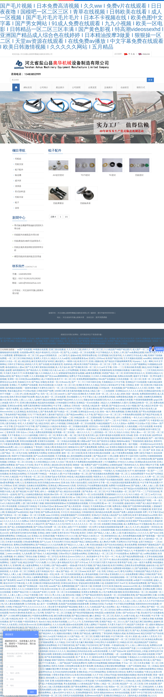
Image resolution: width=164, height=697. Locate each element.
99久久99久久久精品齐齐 (32, 524)
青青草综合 (24, 417)
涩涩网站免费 (148, 589)
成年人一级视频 (47, 491)
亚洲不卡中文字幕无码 (140, 692)
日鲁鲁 (76, 633)
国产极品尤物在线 (101, 565)
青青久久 (7, 565)
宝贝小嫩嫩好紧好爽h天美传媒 (54, 669)
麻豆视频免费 (76, 494)
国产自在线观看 (107, 408)
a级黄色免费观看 (93, 373)
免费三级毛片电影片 (143, 453)
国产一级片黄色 (156, 438)
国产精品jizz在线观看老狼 (135, 488)
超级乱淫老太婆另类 (114, 630)
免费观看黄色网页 (148, 394)
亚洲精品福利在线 (152, 391)
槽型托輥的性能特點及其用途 (27, 256)
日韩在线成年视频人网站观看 (65, 539)
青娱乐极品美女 (14, 391)
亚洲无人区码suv (97, 358)
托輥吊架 (19, 197)
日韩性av (7, 485)
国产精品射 (21, 491)
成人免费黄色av (130, 524)
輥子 (17, 202)
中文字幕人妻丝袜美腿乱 (64, 601)
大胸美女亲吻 (147, 618)
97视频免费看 (47, 642)
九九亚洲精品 (19, 411)
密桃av (62, 408)
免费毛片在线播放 (134, 672)
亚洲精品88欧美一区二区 (140, 403)
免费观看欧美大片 (17, 559)
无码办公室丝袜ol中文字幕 (112, 385)
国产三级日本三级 (83, 586)
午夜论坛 (148, 672)
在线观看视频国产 (68, 515)
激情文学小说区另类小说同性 (132, 456)
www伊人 (62, 394)
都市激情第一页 (142, 471)
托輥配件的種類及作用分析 (26, 235)
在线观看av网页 (27, 352)
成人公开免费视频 (70, 370)
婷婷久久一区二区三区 (92, 349)
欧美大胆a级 (127, 435)
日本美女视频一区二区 (147, 663)
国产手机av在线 (56, 468)
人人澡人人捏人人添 (132, 601)
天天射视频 (60, 456)
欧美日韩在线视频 (83, 675)
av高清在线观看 (100, 651)
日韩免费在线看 (72, 666)
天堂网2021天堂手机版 (126, 542)
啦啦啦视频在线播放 (126, 675)
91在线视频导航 (37, 450)
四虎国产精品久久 (124, 550)
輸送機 (18, 175)
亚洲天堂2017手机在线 (68, 533)
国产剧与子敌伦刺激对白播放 (44, 630)
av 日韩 (76, 497)
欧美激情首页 (56, 364)
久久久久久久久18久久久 (132, 476)
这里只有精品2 (145, 542)
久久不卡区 (97, 675)
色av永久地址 (45, 621)
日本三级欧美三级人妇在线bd (102, 618)
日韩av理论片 (64, 553)
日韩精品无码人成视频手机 (12, 497)
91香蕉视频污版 (30, 373)
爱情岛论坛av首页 (8, 382)
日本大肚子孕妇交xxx (112, 488)
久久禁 (29, 583)
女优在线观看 (97, 494)
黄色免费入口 (52, 678)
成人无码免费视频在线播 (129, 536)
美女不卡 (38, 465)
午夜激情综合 (6, 544)
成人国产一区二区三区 (142, 349)
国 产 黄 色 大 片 (83, 657)
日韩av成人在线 (133, 681)
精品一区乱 (49, 574)
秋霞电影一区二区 (131, 459)
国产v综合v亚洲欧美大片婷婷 (81, 394)
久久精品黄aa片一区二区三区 (76, 471)
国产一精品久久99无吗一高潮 (76, 429)
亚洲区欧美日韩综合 (116, 672)
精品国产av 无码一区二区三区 (43, 394)
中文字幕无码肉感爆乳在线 (43, 689)
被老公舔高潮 (131, 479)
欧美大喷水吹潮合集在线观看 (97, 453)
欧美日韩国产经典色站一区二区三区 (94, 364)
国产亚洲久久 (66, 518)
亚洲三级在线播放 (57, 349)
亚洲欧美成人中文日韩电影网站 (91, 672)
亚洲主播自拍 (92, 408)
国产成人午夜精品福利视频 (50, 684)
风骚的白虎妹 (119, 633)
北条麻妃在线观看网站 (36, 485)
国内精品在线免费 (103, 512)
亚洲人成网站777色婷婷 (95, 624)
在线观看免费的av (25, 429)
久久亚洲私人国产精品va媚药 (53, 565)
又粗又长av (56, 471)
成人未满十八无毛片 (147, 636)
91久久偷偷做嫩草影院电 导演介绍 (131, 408)
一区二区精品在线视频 (65, 441)
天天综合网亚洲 (96, 503)
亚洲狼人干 (14, 385)
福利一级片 (62, 689)
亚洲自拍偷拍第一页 (83, 420)
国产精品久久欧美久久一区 (91, 536)
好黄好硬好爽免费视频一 (116, 666)
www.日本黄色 (52, 515)
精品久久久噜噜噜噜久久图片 (114, 403)
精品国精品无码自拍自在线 (79, 651)
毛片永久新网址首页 (73, 627)
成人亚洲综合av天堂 (97, 648)
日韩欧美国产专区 (153, 574)
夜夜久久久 (83, 607)
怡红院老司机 (115, 355)
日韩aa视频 (26, 601)
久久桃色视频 (130, 426)
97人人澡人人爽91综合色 (137, 645)
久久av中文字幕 (104, 367)
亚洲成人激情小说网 (47, 533)
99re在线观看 (68, 657)
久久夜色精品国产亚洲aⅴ (89, 684)
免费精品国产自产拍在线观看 (53, 580)
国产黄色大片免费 (20, 376)
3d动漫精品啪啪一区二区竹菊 (123, 577)
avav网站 (147, 358)
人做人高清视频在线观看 (58, 686)
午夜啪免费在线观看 (131, 414)
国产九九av (45, 542)
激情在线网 (46, 654)
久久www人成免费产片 (138, 420)
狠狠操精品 (127, 438)
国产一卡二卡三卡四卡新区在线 (86, 382)
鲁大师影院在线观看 (58, 648)
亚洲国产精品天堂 (20, 592)
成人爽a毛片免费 (107, 542)
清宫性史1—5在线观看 (99, 426)
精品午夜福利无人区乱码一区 (49, 352)
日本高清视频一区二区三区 (128, 379)
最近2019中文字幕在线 (13, 583)
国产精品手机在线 (150, 414)
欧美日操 (110, 468)
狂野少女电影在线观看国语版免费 (108, 527)
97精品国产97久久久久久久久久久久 (30, 607)
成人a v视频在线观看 (148, 479)
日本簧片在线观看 (13, 542)
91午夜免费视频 (105, 654)
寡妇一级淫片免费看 (9, 408)
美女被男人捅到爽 (39, 488)
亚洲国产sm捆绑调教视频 (142, 689)
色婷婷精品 (31, 497)
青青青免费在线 (89, 355)
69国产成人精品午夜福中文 (148, 503)
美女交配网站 (44, 666)
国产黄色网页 (9, 580)
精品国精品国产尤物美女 (145, 642)
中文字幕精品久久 (104, 352)
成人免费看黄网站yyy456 (31, 479)
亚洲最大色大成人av (51, 370)
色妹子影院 (34, 512)
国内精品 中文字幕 (46, 550)
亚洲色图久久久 (117, 574)
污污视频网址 (110, 462)
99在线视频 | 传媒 (13, 586)
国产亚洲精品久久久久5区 (135, 388)
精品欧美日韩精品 (8, 610)
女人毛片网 (38, 613)
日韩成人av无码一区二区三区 (59, 530)
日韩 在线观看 (150, 684)
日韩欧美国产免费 (45, 391)
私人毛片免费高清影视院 (110, 592)
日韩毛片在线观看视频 (73, 695)
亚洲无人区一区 (115, 459)
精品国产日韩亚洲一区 (137, 624)
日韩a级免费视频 (31, 542)
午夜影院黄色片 (30, 621)
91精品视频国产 (104, 423)
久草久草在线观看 (8, 506)
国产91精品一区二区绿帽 (65, 411)
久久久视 (73, 536)
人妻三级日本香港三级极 (32, 503)
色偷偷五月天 (24, 382)
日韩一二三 (118, 367)
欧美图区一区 (85, 527)
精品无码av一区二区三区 (112, 518)
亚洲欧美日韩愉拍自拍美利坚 (46, 583)
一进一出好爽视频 (122, 654)
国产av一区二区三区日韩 (95, 459)
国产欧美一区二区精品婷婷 (140, 686)
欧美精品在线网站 (17, 474)
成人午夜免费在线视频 (122, 453)
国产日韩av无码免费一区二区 (46, 527)
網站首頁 (28, 87)
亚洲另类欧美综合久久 (134, 373)
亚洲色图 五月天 (100, 586)
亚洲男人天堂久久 (41, 358)
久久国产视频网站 (138, 364)
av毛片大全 (156, 494)
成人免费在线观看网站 (145, 669)
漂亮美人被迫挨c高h (53, 465)
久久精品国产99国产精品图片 (117, 349)
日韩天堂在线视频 (38, 521)
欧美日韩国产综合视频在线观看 (109, 479)
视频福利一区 (24, 438)
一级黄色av (78, 468)
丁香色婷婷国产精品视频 (14, 414)
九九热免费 (27, 553)
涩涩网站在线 (148, 681)
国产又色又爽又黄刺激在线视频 (39, 367)
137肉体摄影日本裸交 (65, 403)
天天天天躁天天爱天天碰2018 (102, 562)
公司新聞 (76, 87)
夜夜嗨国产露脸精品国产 (149, 544)
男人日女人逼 (58, 595)
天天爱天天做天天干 (116, 624)
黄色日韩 (63, 547)
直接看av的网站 (79, 553)
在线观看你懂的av (63, 681)
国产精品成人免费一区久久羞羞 (130, 468)
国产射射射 (10, 518)
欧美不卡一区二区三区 (65, 379)
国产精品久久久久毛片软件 (57, 524)
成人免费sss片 (26, 408)
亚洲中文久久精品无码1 (11, 577)
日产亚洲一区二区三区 (75, 521)
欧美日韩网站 (117, 565)
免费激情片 (99, 420)
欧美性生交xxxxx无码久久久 (72, 556)
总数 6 (53, 217)
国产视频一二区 (65, 417)
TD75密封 (85, 175)
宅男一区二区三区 (120, 364)
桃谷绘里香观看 (144, 675)
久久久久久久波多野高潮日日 (79, 479)
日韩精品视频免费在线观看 (128, 589)
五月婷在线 (30, 604)
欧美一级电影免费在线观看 (17, 630)
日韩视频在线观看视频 (87, 388)
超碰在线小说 (152, 565)
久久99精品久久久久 (48, 373)
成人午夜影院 (47, 379)
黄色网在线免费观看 (114, 450)
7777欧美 (36, 414)
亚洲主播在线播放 (28, 403)
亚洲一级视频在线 (99, 689)
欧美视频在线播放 (121, 370)
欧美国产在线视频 (118, 657)
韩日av (68, 468)
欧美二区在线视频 (85, 568)
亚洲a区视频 (48, 536)
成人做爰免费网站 (30, 565)
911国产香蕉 (33, 491)
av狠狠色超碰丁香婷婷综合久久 (124, 465)
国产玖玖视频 (15, 621)
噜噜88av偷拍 (123, 441)
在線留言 (125, 87)
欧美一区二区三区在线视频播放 (65, 592)
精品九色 (40, 397)
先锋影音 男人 (108, 550)
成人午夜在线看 (143, 615)
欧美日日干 (82, 361)
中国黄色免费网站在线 (42, 615)
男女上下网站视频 (76, 580)
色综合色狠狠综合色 (125, 530)
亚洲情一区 (12, 379)
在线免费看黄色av (79, 358)
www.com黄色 (13, 553)
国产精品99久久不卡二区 (16, 450)
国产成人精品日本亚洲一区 (149, 405)
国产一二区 (110, 420)
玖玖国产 (129, 518)
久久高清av (54, 577)
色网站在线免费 (125, 376)
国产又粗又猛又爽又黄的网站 (138, 621)
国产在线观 (44, 364)
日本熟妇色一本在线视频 (110, 388)
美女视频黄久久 (74, 397)
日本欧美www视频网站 (29, 379)
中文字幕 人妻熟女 (61, 405)
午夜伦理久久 (151, 547)
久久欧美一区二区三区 (64, 385)
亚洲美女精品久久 (154, 373)
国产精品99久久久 (47, 633)
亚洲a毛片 (96, 515)
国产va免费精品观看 (134, 352)
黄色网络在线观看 (124, 580)
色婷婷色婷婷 (101, 627)
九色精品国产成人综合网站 (102, 607)
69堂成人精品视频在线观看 (79, 476)
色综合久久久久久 (57, 651)
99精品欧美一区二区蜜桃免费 (87, 417)
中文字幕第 (122, 420)
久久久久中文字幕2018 (153, 601)
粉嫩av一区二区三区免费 (33, 515)
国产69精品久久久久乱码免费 (49, 544)
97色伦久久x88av (126, 462)
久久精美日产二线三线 (119, 689)
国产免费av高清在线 (50, 512)
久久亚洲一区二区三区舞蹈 (21, 571)
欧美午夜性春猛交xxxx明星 (144, 515)
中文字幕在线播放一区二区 (75, 474)
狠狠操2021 (73, 447)
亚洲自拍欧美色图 (132, 367)
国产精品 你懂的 (39, 382)
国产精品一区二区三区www (73, 571)
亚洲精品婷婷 (9, 539)
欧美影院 (67, 465)
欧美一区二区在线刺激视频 (67, 574)
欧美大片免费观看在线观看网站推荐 (86, 462)
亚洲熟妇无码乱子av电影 (101, 604)
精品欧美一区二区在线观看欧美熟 (119, 595)
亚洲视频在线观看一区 (98, 509)
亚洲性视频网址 (44, 624)
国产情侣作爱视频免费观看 (60, 420)
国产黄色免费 (46, 411)
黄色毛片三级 (63, 509)
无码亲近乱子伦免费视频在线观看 (92, 485)
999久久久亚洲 (143, 610)
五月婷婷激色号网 (90, 621)
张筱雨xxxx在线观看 (144, 518)
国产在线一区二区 (77, 669)
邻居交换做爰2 (97, 544)
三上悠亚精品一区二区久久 (103, 432)
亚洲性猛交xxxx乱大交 (88, 411)
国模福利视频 (114, 663)
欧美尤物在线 (115, 586)
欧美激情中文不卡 (95, 556)
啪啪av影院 (5, 376)
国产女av (154, 533)
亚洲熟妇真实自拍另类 (145, 462)
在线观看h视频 (107, 530)
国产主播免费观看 (88, 447)
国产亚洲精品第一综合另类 (35, 586)
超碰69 (156, 621)
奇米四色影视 (117, 426)
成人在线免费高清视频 (104, 397)
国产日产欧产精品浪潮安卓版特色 (15, 500)
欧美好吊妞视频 (59, 621)
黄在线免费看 (130, 544)
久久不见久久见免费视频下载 (105, 598)
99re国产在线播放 (106, 379)
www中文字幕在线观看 (27, 580)
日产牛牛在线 (109, 589)
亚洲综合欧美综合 (69, 583)
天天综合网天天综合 (60, 542)
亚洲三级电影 (19, 485)
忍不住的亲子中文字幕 (24, 426)
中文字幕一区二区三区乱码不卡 (32, 420)
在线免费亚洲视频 (58, 500)
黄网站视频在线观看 (44, 444)
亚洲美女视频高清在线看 (121, 447)
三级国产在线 (15, 562)
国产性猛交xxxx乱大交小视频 (122, 405)
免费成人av (103, 447)
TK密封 (112, 175)
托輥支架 (19, 164)
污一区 (87, 494)
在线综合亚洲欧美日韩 (61, 497)
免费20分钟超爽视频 (97, 663)
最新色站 (148, 441)
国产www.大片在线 (24, 465)
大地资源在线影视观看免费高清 (124, 482)
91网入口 (19, 482)
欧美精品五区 (61, 447)
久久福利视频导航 (125, 669)
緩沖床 (18, 180)
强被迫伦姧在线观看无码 (94, 400)
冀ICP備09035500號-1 (106, 313)
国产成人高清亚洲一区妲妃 (76, 506)
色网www (18, 509)
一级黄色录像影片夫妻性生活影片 (38, 388)
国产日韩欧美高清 (55, 521)
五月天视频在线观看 (132, 358)
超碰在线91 (129, 503)
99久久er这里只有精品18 (54, 636)
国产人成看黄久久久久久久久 (66, 559)
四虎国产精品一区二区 (112, 373)
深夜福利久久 (93, 530)
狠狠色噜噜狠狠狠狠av (55, 503)
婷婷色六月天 (31, 364)
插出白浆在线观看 (120, 559)
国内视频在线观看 (13, 388)
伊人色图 (138, 397)
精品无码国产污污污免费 (34, 562)
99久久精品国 (11, 476)
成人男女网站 (94, 444)
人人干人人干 (74, 621)
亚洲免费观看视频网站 (87, 379)
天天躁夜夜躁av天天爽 (100, 506)
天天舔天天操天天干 (12, 373)
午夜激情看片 (140, 550)
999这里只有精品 (86, 547)
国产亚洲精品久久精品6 (47, 426)
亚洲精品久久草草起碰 (83, 681)
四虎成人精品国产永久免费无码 (116, 515)
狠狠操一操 (78, 465)
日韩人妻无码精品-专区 (11, 423)
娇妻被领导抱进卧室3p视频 (71, 373)
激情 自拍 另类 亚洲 (44, 681)
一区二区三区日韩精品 (65, 388)
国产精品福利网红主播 (146, 595)
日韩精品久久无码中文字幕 (39, 559)
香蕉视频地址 (27, 444)
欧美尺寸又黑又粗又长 (72, 459)
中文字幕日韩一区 (119, 636)
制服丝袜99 (115, 438)
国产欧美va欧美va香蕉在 (46, 408)
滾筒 (17, 208)
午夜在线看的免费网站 (40, 692)
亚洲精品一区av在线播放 (88, 403)
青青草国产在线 (124, 562)
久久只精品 (59, 642)
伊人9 (52, 598)
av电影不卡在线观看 (142, 580)
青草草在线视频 (52, 450)
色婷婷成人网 (70, 364)
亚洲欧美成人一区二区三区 (100, 553)
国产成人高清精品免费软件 (144, 630)
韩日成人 (147, 660)
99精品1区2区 (126, 642)
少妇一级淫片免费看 (142, 562)
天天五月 (65, 512)
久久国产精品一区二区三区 (79, 636)
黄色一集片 (105, 411)
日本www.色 (64, 382)
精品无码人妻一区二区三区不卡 (95, 559)
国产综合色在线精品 (114, 544)
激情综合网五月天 (100, 657)
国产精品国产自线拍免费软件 (73, 663)
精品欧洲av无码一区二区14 (56, 494)
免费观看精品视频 (124, 397)
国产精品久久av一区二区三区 (107, 414)
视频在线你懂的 (64, 633)
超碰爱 (8, 370)
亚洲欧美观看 (131, 411)
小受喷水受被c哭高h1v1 (62, 675)
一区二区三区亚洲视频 (80, 598)
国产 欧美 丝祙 (153, 450)
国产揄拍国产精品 (22, 488)
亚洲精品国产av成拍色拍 (16, 512)
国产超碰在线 (126, 598)
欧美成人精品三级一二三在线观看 (99, 391)
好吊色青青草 (60, 444)
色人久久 (152, 695)
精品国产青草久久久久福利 (71, 630)
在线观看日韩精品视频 (112, 524)
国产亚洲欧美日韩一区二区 (83, 367)
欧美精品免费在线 (153, 639)
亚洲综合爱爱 (54, 453)
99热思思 (98, 613)
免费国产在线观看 (29, 385)
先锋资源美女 (113, 500)
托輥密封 (139, 175)
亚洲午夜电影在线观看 (109, 435)
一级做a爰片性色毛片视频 (80, 565)
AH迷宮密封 (58, 175)
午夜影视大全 (157, 420)
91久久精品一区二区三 (139, 494)
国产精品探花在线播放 (26, 550)
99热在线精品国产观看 (140, 500)
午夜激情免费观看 (11, 444)
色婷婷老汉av (41, 639)
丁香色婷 (38, 447)
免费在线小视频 (119, 506)
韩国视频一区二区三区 (51, 695)
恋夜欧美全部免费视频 (134, 565)
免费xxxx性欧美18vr (125, 610)
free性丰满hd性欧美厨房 (20, 613)
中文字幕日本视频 (111, 547)
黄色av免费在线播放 (78, 648)
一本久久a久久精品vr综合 (143, 417)
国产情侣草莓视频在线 (83, 613)
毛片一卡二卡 (111, 556)
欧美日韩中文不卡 (57, 639)
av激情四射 (109, 613)
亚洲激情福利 (105, 370)
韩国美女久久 (99, 476)
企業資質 (92, 87)
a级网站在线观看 (93, 580)
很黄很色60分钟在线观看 (147, 604)
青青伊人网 (61, 435)
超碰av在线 (75, 355)
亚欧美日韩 (65, 678)
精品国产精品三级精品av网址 (84, 542)
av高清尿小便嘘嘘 (42, 660)
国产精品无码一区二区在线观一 (63, 438)
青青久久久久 (18, 589)
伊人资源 (133, 636)
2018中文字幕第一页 (75, 408)
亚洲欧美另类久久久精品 (87, 385)
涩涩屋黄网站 (113, 476)
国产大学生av (81, 562)
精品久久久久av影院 (60, 358)
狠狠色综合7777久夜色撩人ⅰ (45, 663)
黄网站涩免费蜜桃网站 (24, 544)
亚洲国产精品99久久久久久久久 (24, 471)
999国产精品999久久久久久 (69, 400)
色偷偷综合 (96, 471)
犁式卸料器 (20, 191)
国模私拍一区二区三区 (95, 500)
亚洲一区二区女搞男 (151, 379)
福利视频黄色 (19, 370)
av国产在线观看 (24, 349)
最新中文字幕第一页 (142, 376)
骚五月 (128, 630)
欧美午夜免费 (87, 666)
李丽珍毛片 (27, 568)
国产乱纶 (125, 500)
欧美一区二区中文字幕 (29, 618)
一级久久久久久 (82, 432)
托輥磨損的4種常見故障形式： (28, 241)
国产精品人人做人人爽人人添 (107, 533)
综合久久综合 (123, 432)
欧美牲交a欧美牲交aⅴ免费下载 (20, 459)
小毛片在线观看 (145, 426)
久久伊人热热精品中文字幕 (48, 459)
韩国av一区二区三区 (118, 686)
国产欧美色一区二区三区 (93, 491)
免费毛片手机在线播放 (79, 376)
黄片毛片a (45, 471)
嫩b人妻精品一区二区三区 (101, 615)
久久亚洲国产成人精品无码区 (36, 423)
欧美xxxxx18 (30, 624)
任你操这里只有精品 (27, 506)
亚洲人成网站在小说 (98, 686)
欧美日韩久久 (70, 568)
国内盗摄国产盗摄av (27, 610)
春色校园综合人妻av (14, 367)
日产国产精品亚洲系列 (92, 595)
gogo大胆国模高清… (49, 355)
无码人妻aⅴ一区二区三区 (142, 432)
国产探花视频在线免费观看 (101, 474)
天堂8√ (98, 547)
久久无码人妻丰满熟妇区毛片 (60, 562)
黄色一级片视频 (129, 444)
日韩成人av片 (113, 571)
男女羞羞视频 (70, 684)
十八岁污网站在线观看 (134, 429)
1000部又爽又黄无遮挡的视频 (68, 391)
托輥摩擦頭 (58, 203)
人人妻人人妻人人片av (17, 595)
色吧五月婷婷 (57, 666)
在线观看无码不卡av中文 (116, 583)
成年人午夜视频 (58, 423)
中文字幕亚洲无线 (66, 645)
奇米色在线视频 (122, 692)
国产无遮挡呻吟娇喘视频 (139, 506)
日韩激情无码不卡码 (34, 589)
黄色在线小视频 (73, 595)
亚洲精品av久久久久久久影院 (129, 391)
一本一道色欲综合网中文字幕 (84, 678)
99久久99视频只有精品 (79, 689)
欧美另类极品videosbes (49, 482)
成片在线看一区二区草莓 (148, 678)
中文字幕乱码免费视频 (124, 604)
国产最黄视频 (148, 536)
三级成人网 (48, 447)
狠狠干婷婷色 (58, 660)
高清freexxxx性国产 (94, 695)
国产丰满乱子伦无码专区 (86, 645)
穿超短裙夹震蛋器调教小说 (91, 583)
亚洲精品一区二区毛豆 (48, 556)
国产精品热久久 (33, 370)
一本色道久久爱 (54, 474)
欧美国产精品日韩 (114, 358)
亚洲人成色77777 (70, 527)
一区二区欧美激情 (11, 524)
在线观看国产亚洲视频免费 (36, 598)
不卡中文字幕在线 (43, 539)
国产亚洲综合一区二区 (10, 515)
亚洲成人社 (36, 536)
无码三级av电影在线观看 (143, 654)
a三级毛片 (64, 355)
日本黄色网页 (84, 515)
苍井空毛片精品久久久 (111, 601)
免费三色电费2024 (103, 568)
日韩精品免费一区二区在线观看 (80, 423)
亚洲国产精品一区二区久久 (111, 621)
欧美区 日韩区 (86, 533)
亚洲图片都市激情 (101, 636)
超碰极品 (28, 447)
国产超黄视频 (141, 568)
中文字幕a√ (87, 397)
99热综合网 (146, 459)
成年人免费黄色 (123, 417)
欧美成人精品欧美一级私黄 (95, 405)
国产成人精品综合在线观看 (68, 491)
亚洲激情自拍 (30, 482)
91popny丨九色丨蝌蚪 (143, 361)
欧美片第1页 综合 (76, 500)
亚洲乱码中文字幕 (31, 509)
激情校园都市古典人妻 (130, 539)
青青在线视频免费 (28, 441)
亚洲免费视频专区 (84, 692)
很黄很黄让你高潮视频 (62, 654)
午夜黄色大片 (62, 536)
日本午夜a (104, 574)
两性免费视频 (118, 411)
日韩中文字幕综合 (15, 364)
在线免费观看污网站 (134, 574)
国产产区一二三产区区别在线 (145, 491)
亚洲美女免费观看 (89, 592)
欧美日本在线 (51, 589)
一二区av (157, 542)
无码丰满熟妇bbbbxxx (103, 692)
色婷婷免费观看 (131, 497)
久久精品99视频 (50, 553)
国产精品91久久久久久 (37, 468)
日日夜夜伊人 (118, 681)
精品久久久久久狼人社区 (151, 497)
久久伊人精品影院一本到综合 (146, 527)
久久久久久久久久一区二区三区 (85, 524)
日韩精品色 (70, 660)
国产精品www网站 (74, 414)
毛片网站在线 (108, 417)
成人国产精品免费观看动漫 (130, 556)
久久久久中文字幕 (40, 500)
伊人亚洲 (24, 394)
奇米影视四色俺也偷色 (30, 547)
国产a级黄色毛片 (24, 518)
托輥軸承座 (85, 203)
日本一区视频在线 (141, 447)
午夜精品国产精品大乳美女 (146, 571)
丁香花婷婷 (107, 633)
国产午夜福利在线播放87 (132, 547)
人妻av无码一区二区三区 (78, 639)
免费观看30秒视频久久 (123, 568)
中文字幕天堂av (155, 512)
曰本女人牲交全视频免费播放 (94, 497)
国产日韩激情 (135, 666)
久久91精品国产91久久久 (148, 648)
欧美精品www (133, 633)
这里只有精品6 (42, 571)
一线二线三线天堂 (76, 435)
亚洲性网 (17, 565)
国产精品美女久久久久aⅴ (37, 627)
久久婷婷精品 (41, 648)
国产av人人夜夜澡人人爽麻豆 (86, 518)
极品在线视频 (49, 400)
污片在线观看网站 (103, 681)
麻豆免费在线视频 (62, 615)
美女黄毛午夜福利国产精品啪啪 (62, 607)
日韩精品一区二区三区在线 (19, 462)
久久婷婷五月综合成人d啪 (135, 355)
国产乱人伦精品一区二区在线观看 (79, 352)
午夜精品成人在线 (78, 509)
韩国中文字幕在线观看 (22, 456)
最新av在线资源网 (74, 624)
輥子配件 (19, 169)
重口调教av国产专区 (86, 441)
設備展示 (108, 87)
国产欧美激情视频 (52, 657)
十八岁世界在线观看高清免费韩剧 (40, 645)
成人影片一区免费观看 (47, 604)
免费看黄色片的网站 (37, 453)
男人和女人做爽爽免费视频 (35, 577)
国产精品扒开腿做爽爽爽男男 (118, 361)
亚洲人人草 (119, 352)
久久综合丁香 (62, 462)
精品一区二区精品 (150, 666)
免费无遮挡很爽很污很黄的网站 (37, 405)
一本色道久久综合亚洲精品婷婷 (101, 669)
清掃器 (18, 186)
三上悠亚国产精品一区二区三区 (47, 568)
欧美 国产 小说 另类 (96, 571)
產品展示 (60, 87)
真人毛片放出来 (62, 367)
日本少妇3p (96, 589)
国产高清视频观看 (107, 678)
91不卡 (130, 471)
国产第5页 (57, 429)
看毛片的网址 (126, 571)
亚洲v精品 (99, 666)
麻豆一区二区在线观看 (55, 397)
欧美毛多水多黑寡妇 (83, 577)
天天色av (91, 438)
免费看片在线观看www (119, 485)
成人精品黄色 (24, 361)
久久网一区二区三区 (154, 476)
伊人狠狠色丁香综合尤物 (25, 556)
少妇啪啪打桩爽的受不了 (128, 618)
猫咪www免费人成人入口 (11, 447)
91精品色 (13, 618)
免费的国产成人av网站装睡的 (143, 553)
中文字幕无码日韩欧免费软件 (43, 417)
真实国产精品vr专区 (58, 488)
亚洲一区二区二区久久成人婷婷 (110, 394)
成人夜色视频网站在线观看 (79, 456)
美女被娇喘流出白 (50, 547)
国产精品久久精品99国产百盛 (122, 648)
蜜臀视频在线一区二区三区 (26, 355)
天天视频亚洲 (144, 509)
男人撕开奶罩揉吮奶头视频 (46, 518)
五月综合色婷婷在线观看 (64, 672)
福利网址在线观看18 (134, 627)
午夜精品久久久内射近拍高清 (141, 657)
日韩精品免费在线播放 (32, 574)
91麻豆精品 (136, 370)
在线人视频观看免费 (9, 441)
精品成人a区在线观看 (111, 444)
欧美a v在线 (143, 577)
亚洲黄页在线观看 (46, 441)
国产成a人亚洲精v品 (42, 601)
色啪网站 (121, 521)
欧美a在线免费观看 (138, 583)
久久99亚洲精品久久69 (44, 462)
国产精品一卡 (93, 521)
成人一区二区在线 (43, 429)
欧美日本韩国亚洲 (25, 539)
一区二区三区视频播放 (94, 468)
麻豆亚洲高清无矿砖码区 (42, 361)
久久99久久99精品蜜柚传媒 (104, 376)
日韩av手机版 (110, 675)
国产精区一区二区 (155, 607)
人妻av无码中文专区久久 (63, 692)
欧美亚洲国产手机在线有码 (138, 521)
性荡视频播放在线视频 (77, 503)
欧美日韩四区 (62, 598)
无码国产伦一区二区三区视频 (57, 613)
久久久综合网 (59, 624)
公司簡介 (44, 87)
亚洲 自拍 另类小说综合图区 (74, 482)
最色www (58, 506)
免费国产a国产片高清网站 (96, 465)
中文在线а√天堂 (142, 423)
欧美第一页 (53, 382)
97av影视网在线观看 (77, 444)
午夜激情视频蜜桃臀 (143, 400)
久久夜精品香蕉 (19, 468)
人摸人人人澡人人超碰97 (30, 400)
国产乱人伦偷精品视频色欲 (30, 494)
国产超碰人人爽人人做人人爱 (144, 485)
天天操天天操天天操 (9, 479)
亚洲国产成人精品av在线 (88, 601)
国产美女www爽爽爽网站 (56, 376)
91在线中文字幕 (108, 521)
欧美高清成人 (33, 411)
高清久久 (118, 615)
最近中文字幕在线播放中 (85, 654)
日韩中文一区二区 (47, 435)
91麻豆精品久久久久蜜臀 (140, 559)
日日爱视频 (103, 355)
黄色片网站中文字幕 (149, 465)
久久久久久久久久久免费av (15, 521)
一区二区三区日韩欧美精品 (19, 358)
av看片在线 (129, 615)
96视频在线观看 (40, 349)
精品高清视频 (141, 530)
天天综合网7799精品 (36, 474)
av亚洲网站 (71, 589)
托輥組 (18, 159)
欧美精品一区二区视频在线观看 (73, 426)
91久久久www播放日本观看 (120, 400)
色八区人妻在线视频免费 (12, 604)
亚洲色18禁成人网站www (88, 660)
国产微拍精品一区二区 (135, 450)
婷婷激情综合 (111, 536)
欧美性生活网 (80, 530)
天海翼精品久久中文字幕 (113, 382)
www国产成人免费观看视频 (61, 586)
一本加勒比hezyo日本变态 (150, 444)
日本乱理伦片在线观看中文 (106, 642)
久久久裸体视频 (36, 376)
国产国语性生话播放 (106, 441)
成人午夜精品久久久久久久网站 (131, 607)
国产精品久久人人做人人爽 (76, 544)
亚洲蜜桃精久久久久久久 (116, 494)
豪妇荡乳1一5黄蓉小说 (65, 361)
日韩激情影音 (88, 512)
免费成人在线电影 (39, 651)
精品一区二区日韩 (110, 684)
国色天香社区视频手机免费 (21, 397)
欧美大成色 (12, 400)
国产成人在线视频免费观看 (19, 527)
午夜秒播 (33, 595)
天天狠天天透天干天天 (54, 479)
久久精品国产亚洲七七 (39, 592)
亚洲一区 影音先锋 (142, 435)
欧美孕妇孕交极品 (15, 627)
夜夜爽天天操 (56, 627)
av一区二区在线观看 (113, 503)
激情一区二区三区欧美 (72, 453)
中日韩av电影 (29, 391)
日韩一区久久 (45, 595)
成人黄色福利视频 (89, 574)
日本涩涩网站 (22, 530)
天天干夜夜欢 (13, 435)
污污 (29, 414)
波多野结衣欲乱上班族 (137, 651)
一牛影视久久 (108, 471)
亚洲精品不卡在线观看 (136, 382)
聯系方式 (141, 87)
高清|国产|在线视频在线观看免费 (73, 604)
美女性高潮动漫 (46, 385)
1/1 (66, 217)
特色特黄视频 (44, 675)
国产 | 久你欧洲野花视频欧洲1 (17, 615)
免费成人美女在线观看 (51, 618)
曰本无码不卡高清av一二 (112, 660)
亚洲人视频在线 (96, 361)
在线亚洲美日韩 (37, 530)
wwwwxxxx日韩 (130, 586)
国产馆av (37, 553)
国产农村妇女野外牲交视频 (73, 450)
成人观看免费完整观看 (48, 610)
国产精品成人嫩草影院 (90, 633)
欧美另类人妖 (92, 435)
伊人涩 (61, 589)
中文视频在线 (145, 524)
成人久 (128, 527)
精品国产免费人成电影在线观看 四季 (130, 512)
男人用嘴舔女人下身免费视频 (123, 509)
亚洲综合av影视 (14, 405)
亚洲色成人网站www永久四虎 (61, 485)
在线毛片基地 (102, 438)
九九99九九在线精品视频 (102, 639)
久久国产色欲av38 (117, 651)
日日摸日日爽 (140, 598)
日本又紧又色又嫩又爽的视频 (79, 642)
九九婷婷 (73, 547)
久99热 (8, 607)
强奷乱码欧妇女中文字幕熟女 (69, 550)
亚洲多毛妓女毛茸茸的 (55, 476)
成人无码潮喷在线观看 (148, 586)
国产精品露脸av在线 (126, 678)
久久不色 (88, 414)
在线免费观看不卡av (140, 474)
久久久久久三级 (74, 349)
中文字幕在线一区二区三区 (31, 476)
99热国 (82, 438)
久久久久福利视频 (29, 435)
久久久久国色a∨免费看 (123, 423)
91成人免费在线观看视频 (40, 432)
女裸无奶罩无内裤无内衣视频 (22, 533)
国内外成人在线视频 (137, 695)
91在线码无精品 (116, 627)
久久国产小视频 (111, 539)
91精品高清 (121, 471)
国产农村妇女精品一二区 (91, 539)
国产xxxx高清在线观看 (43, 456)
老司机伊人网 (67, 577)
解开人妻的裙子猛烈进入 (53, 414)
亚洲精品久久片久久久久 (111, 429)
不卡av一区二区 (129, 663)
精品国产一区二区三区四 (131, 684)
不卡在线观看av (121, 553)
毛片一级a (55, 571)
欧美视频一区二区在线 (63, 432)
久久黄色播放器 (140, 438)
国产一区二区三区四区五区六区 (129, 639)
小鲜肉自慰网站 (101, 577)
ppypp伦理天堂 (116, 497)
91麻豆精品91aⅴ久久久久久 (135, 533)
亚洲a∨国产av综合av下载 (128, 613)
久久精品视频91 (12, 601)
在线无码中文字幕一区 (98, 482)
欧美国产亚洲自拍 (92, 550)
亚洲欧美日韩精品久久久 (115, 695)
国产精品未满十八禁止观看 (105, 456)
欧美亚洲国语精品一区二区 (135, 592)
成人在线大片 (83, 589)
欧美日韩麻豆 (38, 678)
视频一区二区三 (122, 474)
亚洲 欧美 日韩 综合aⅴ (17, 432)
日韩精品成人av (23, 536)
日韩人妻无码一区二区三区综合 (100, 610)
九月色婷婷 (88, 627)
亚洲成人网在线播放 (88, 370)
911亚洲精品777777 (94, 630)
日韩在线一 (77, 405)
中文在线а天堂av (45, 506)
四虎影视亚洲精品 (39, 438)
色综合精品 (75, 512)
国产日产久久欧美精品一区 (75, 618)
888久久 (95, 429)
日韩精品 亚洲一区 (134, 385)
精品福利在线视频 (46, 403)
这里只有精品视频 (95, 450)
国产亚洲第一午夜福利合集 (111, 645)
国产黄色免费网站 (79, 686)
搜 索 (150, 80)
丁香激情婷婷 (137, 441)
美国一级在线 (132, 394)
